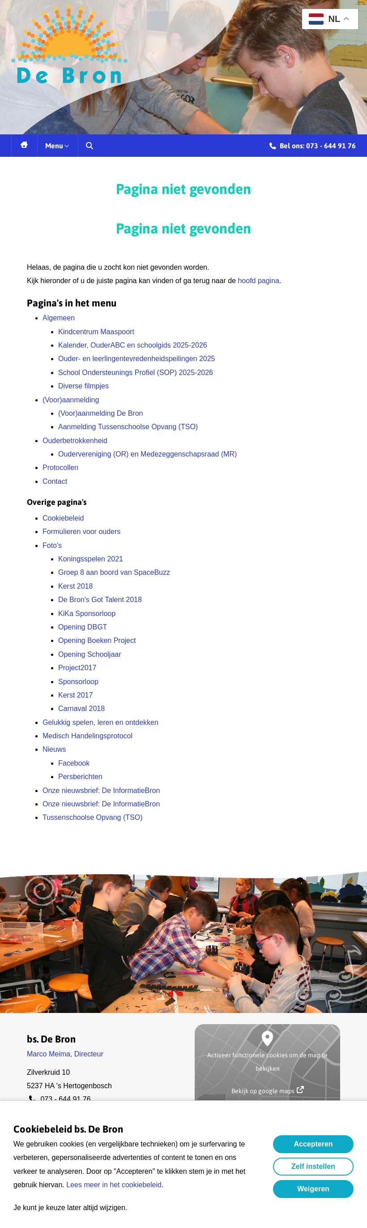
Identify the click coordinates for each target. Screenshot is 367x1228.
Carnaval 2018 (81, 708)
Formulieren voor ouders (81, 531)
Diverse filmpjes (83, 386)
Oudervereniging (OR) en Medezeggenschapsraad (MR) (147, 454)
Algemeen (59, 318)
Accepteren (313, 1144)
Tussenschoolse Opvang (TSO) (93, 817)
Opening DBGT (82, 627)
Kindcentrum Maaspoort (96, 332)
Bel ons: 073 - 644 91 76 (312, 147)
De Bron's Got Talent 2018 (100, 599)
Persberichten (80, 776)
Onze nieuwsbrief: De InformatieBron (101, 790)
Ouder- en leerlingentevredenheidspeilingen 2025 (136, 358)
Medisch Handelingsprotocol (87, 736)
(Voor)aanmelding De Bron (100, 413)
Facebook (74, 763)
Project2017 (77, 668)
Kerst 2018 (75, 586)
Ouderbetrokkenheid (75, 440)
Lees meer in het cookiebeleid (114, 1185)
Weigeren (313, 1189)
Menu (57, 146)
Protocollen (60, 467)
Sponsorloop (78, 681)
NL (324, 19)
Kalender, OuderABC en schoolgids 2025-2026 (132, 345)
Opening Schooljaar (89, 654)
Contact (55, 481)
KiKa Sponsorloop (86, 613)
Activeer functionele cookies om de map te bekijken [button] (267, 1061)
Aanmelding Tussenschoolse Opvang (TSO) (128, 427)
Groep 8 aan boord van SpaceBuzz (114, 572)
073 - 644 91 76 (65, 1099)
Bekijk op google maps (267, 1090)
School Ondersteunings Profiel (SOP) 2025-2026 (135, 372)
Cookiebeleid (63, 518)
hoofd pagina (258, 280)
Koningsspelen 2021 (90, 559)
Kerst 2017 (75, 695)
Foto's (52, 545)
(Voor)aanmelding (71, 400)
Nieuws (54, 749)
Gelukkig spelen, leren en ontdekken (100, 722)
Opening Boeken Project (97, 640)
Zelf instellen (313, 1166)
